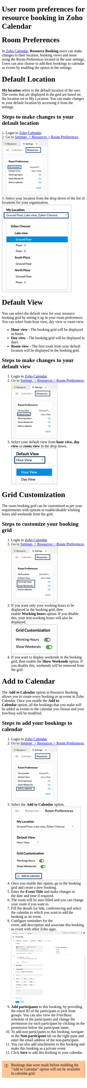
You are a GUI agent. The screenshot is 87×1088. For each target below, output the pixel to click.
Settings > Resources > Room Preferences (46, 137)
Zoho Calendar (17, 51)
